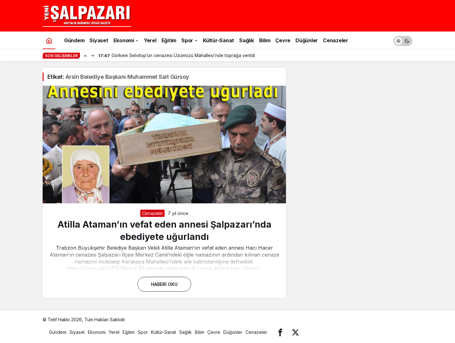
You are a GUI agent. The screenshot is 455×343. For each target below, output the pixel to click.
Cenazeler (152, 213)
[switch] (402, 40)
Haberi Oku (164, 284)
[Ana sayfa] (49, 40)
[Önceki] (85, 55)
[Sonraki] (93, 55)
